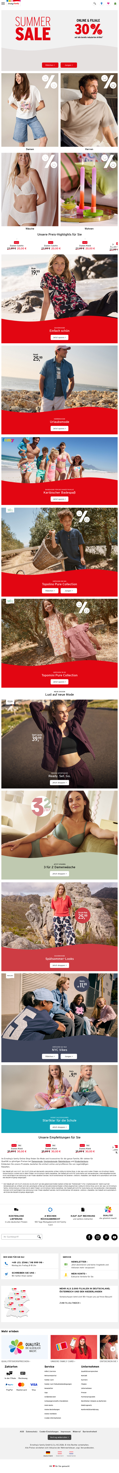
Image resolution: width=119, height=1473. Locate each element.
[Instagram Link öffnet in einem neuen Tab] (98, 1237)
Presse (83, 1392)
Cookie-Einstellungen (49, 1431)
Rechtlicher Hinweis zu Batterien (93, 1401)
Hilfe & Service (50, 1371)
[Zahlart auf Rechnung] (23, 1375)
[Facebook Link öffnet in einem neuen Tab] (89, 1237)
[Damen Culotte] (49, 244)
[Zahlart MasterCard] (21, 1386)
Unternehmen (86, 1388)
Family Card (48, 1380)
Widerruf (77, 1431)
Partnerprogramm (88, 1397)
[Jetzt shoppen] (29, 191)
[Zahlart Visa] (33, 1386)
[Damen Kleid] (83, 244)
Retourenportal (50, 1376)
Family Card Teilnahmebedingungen (58, 1384)
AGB (22, 1431)
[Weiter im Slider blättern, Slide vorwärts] (112, 244)
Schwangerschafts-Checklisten (56, 1401)
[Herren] (89, 111)
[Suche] (19, 1236)
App (46, 1392)
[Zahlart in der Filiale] (10, 1375)
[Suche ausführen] (39, 1237)
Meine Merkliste (50, 1414)
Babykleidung (64, 1161)
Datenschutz (31, 1431)
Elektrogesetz (86, 1405)
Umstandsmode (50, 1161)
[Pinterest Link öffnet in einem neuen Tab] (106, 1237)
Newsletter (48, 1388)
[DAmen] (29, 111)
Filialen (84, 1384)
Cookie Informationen (52, 1418)
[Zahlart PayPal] (9, 1386)
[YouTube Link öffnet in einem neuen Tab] (114, 1237)
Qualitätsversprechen (89, 1371)
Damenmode (37, 1161)
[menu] (3, 3)
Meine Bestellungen (52, 1409)
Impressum (66, 1431)
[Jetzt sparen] (59, 298)
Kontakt (84, 1376)
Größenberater (50, 1397)
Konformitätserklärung (89, 1409)
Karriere (84, 1380)
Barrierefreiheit (90, 1431)
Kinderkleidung (81, 1161)
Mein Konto (48, 1405)
